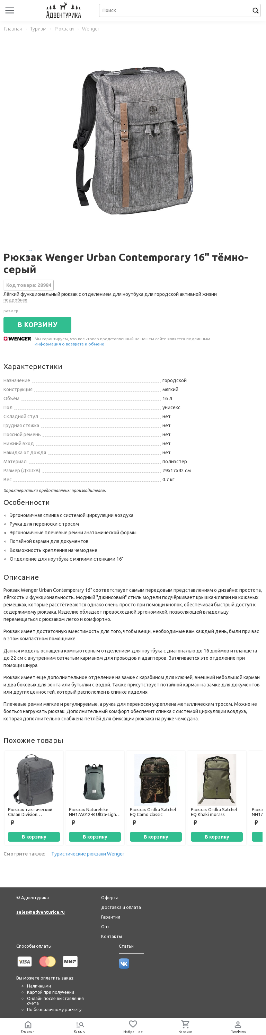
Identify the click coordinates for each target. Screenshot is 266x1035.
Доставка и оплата (121, 907)
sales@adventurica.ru (40, 912)
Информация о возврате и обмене (69, 344)
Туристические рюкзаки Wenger (87, 854)
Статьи (126, 946)
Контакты (111, 936)
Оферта (109, 897)
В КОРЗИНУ (37, 324)
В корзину (34, 837)
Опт (105, 926)
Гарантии (110, 916)
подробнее (15, 299)
